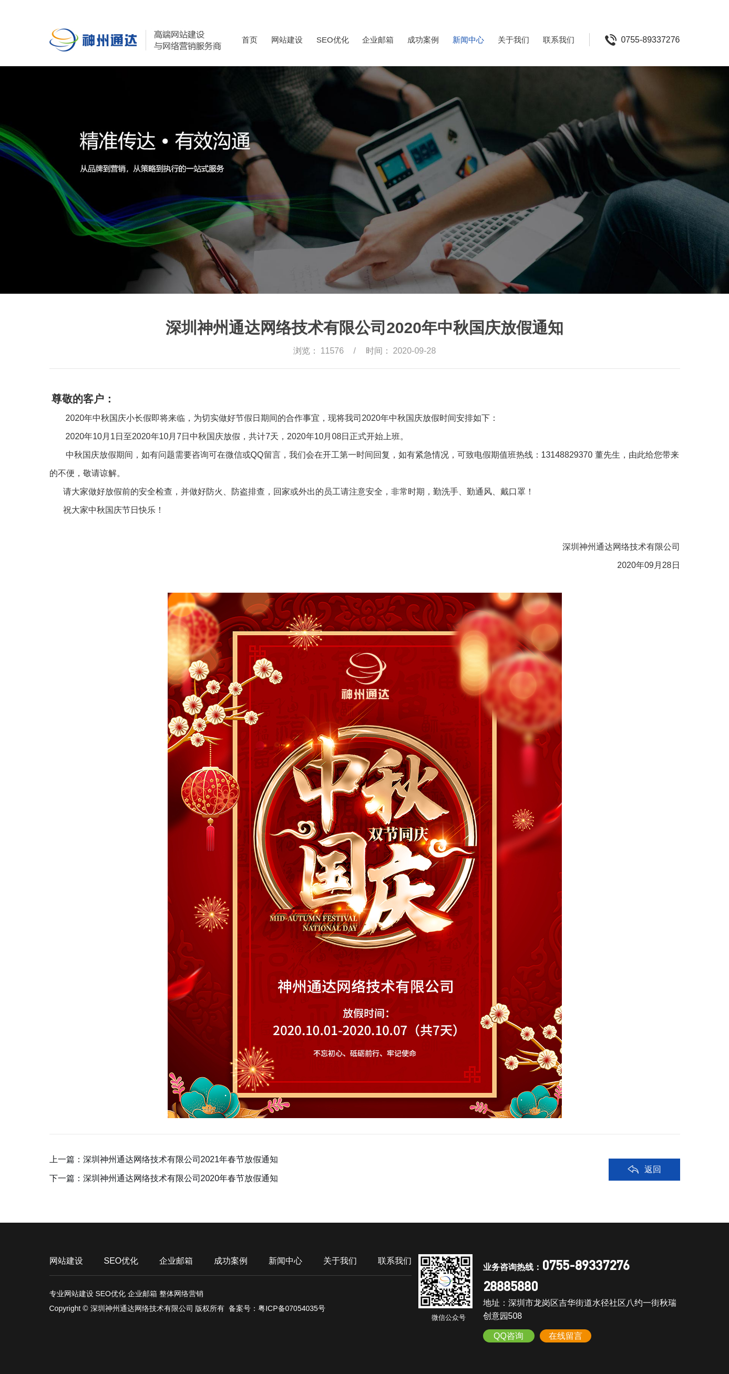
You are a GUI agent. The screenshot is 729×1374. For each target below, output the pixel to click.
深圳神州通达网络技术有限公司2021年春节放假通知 (181, 1159)
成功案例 (423, 39)
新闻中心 (468, 39)
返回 (652, 1169)
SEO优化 (332, 39)
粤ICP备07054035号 (291, 1308)
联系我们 (558, 39)
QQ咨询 (508, 1335)
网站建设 (287, 39)
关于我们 (513, 39)
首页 (250, 39)
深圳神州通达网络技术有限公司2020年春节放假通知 (181, 1178)
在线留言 (565, 1335)
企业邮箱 (378, 39)
